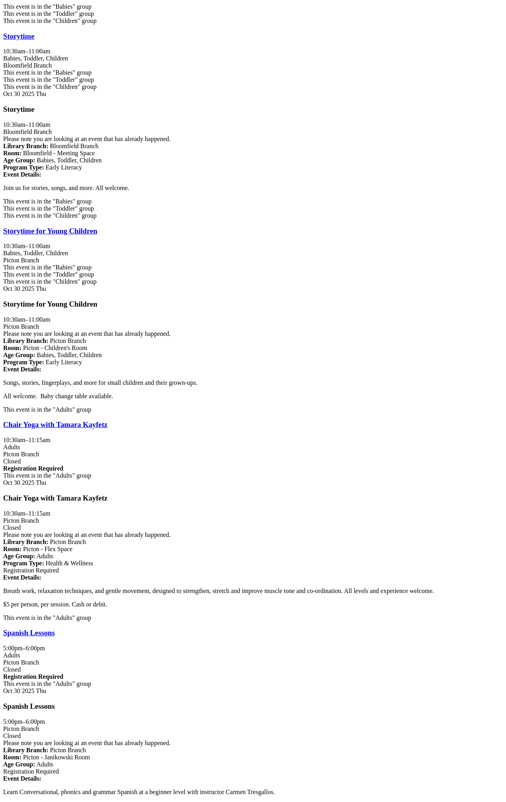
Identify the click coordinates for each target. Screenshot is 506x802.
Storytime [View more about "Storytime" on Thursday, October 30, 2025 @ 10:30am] (18, 36)
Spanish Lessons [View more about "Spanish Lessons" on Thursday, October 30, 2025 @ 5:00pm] (29, 633)
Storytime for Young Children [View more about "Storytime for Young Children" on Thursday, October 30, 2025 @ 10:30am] (50, 231)
